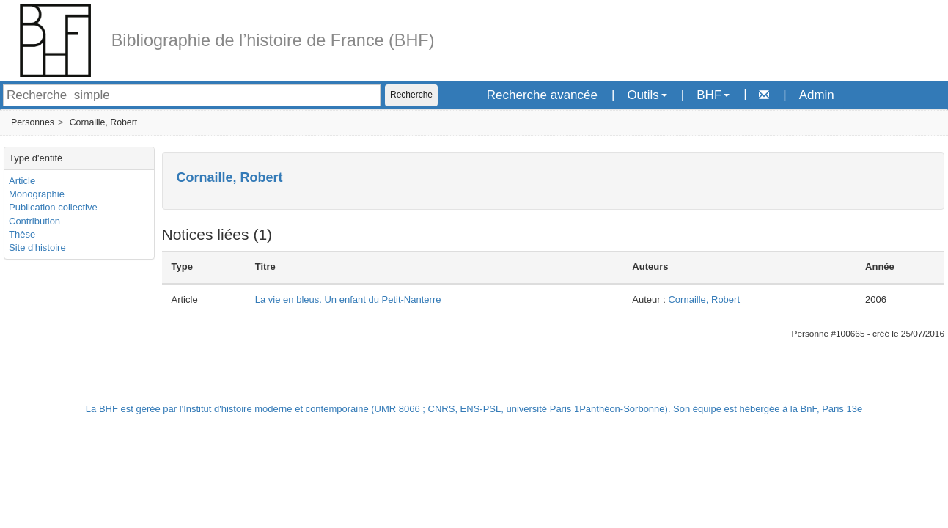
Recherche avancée (542, 95)
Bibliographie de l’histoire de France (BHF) (273, 40)
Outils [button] (646, 95)
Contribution (34, 221)
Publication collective (53, 207)
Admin (816, 95)
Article (22, 180)
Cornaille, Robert (104, 122)
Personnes (32, 122)
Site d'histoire (37, 247)
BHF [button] (713, 95)
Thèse (22, 234)
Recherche (411, 94)
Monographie (37, 193)
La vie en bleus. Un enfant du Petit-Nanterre (348, 299)
